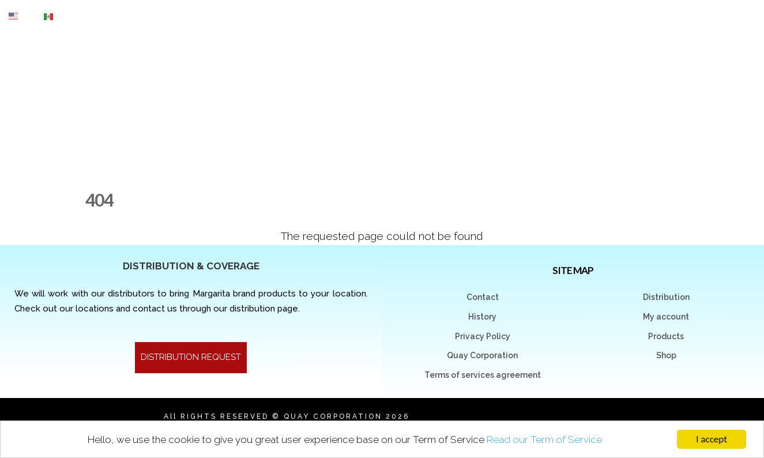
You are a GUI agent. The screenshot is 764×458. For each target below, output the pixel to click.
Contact (482, 297)
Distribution (666, 297)
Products (666, 336)
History (482, 316)
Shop (666, 355)
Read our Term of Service (544, 439)
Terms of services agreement (482, 375)
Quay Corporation (482, 355)
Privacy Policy (482, 336)
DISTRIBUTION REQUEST (191, 357)
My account (666, 316)
